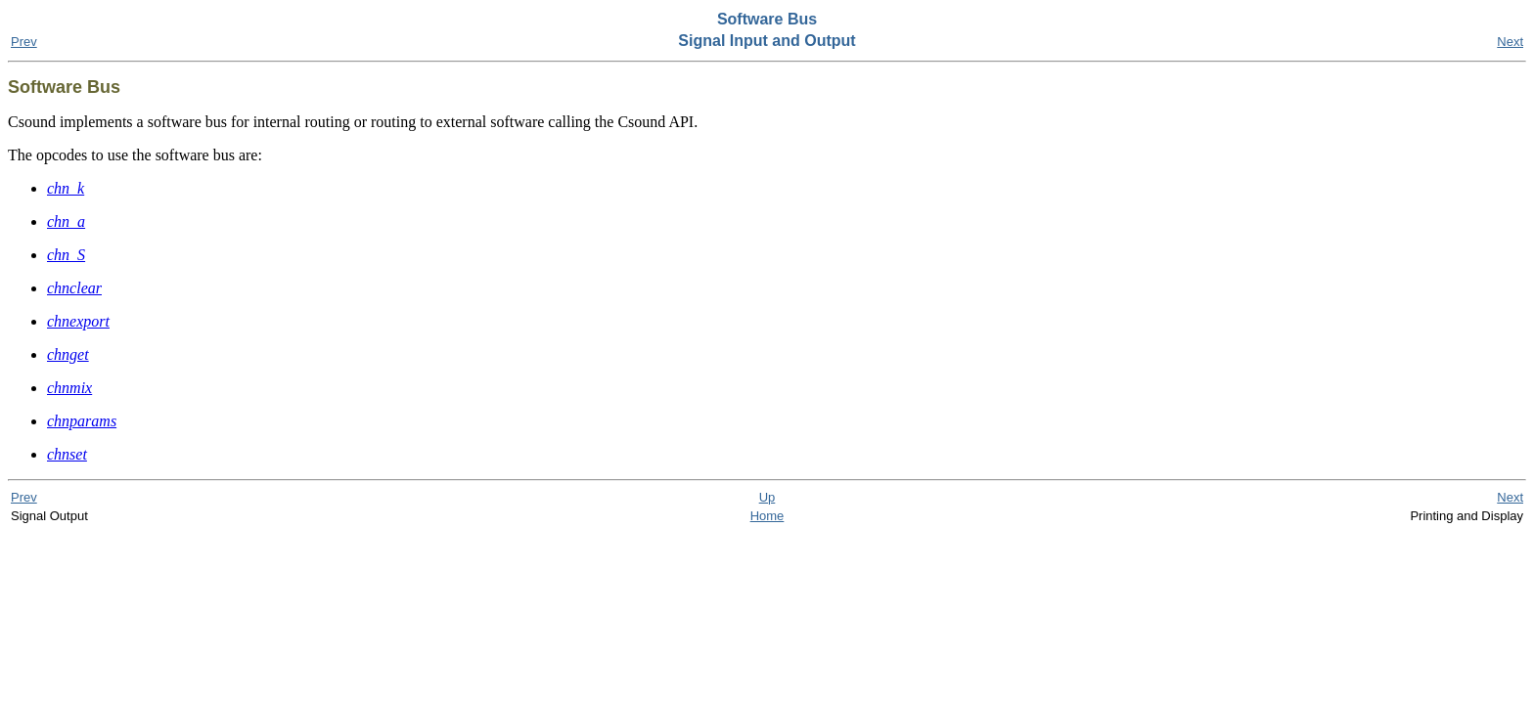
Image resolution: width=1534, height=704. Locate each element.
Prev (24, 41)
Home (767, 515)
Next (1510, 41)
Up (767, 497)
